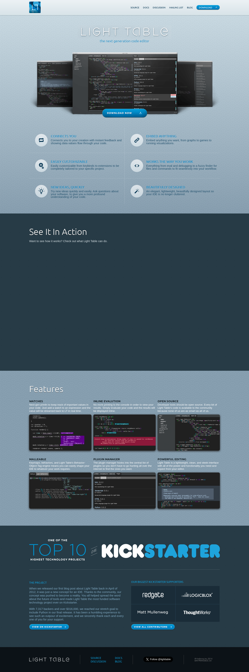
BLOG (190, 7)
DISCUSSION (159, 7)
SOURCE (135, 7)
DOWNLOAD (205, 7)
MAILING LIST (176, 7)
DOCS (146, 7)
